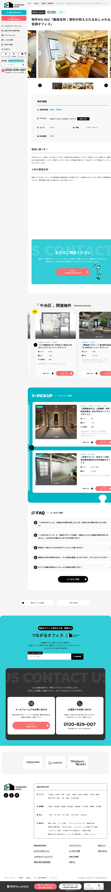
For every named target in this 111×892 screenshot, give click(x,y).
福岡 (67, 798)
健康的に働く (91, 823)
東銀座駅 (59, 109)
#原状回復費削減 (101, 431)
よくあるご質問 (73, 579)
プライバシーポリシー (10, 878)
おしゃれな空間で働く (75, 834)
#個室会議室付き (42, 363)
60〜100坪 (65, 815)
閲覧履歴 (13, 55)
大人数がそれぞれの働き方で (71, 830)
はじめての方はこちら (42, 851)
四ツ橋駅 (98, 406)
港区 (63, 794)
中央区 (58, 794)
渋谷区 (68, 794)
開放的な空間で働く (54, 827)
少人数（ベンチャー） (90, 834)
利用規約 (20, 878)
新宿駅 (64, 806)
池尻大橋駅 (91, 454)
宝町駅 (47, 342)
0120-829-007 (15, 69)
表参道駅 (70, 806)
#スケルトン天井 (102, 359)
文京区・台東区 (94, 794)
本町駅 (105, 406)
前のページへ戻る (37, 603)
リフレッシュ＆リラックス (77, 823)
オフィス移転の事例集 (40, 878)
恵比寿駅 (57, 806)
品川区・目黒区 (83, 794)
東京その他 (51, 798)
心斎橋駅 (90, 406)
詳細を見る (46, 373)
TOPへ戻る (73, 603)
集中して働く (52, 823)
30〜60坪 (57, 815)
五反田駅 (98, 806)
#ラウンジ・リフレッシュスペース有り (92, 362)
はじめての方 (5, 55)
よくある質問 (7, 40)
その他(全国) (75, 798)
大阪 (63, 798)
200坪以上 (84, 815)
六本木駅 (85, 806)
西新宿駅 (78, 806)
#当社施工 (83, 433)
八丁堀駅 (54, 342)
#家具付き (94, 359)
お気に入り (22, 55)
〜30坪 (50, 815)
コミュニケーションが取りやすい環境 (85, 827)
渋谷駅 (50, 806)
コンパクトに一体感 (54, 830)
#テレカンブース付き (102, 433)
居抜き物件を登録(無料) (10, 31)
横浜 (58, 798)
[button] (106, 85)
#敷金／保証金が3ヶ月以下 (88, 435)
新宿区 (74, 794)
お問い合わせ (102, 851)
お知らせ (5, 49)
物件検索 (4, 61)
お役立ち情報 (7, 44)
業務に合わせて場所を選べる (57, 834)
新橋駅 (92, 806)
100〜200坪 (75, 815)
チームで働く (62, 823)
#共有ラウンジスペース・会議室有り (100, 475)
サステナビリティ (8, 35)
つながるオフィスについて (11, 26)
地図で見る (83, 119)
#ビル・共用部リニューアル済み (57, 363)
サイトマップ (53, 878)
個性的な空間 (86, 830)
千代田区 (51, 794)
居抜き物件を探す (13, 12)
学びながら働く (67, 827)
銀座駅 (52, 109)
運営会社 (28, 878)
